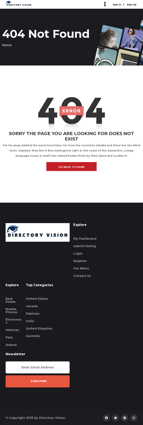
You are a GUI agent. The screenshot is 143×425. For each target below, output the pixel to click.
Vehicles (12, 330)
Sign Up (131, 4)
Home (7, 45)
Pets (9, 337)
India (30, 321)
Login (77, 253)
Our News (81, 268)
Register (80, 261)
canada (32, 306)
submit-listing (84, 246)
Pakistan (32, 313)
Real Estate (11, 300)
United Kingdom (39, 328)
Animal (11, 345)
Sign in (117, 4)
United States (37, 299)
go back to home (71, 166)
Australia (33, 336)
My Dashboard (84, 238)
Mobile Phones (12, 310)
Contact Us (82, 276)
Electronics (14, 321)
